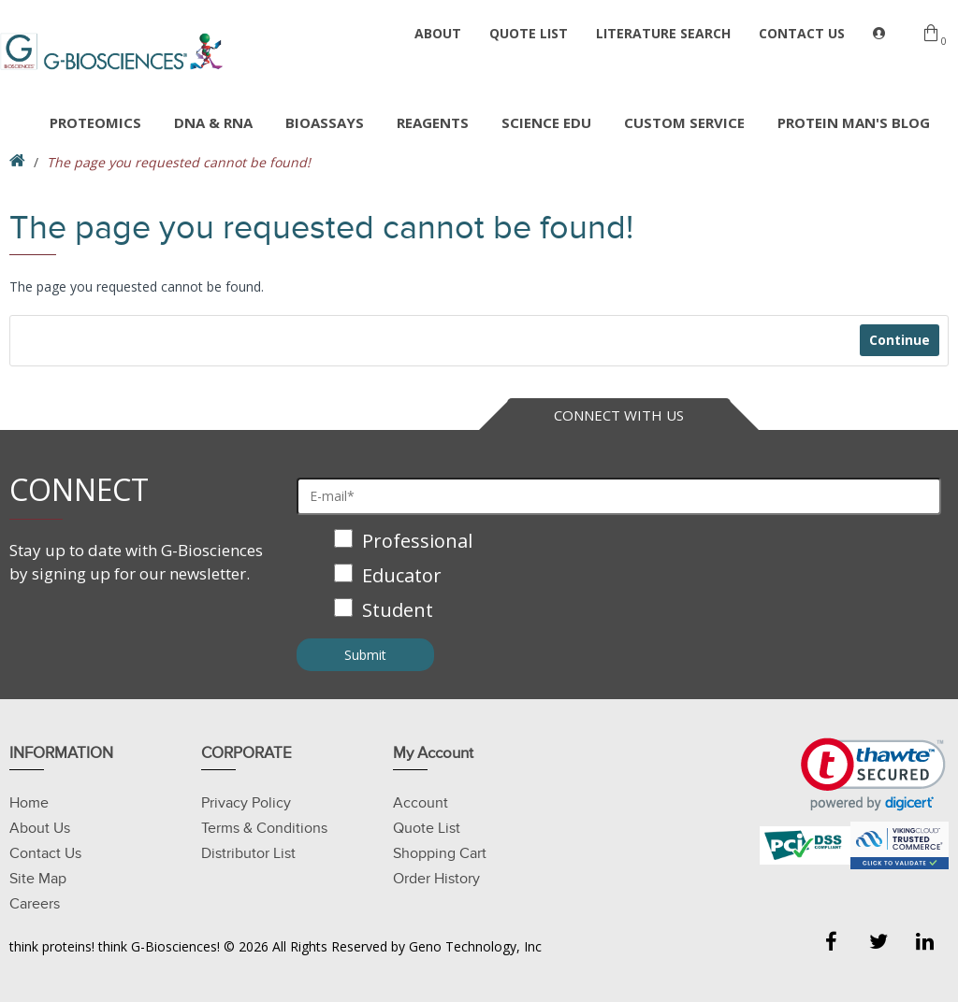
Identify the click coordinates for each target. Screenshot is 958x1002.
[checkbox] (619, 577)
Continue (898, 341)
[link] (873, 774)
